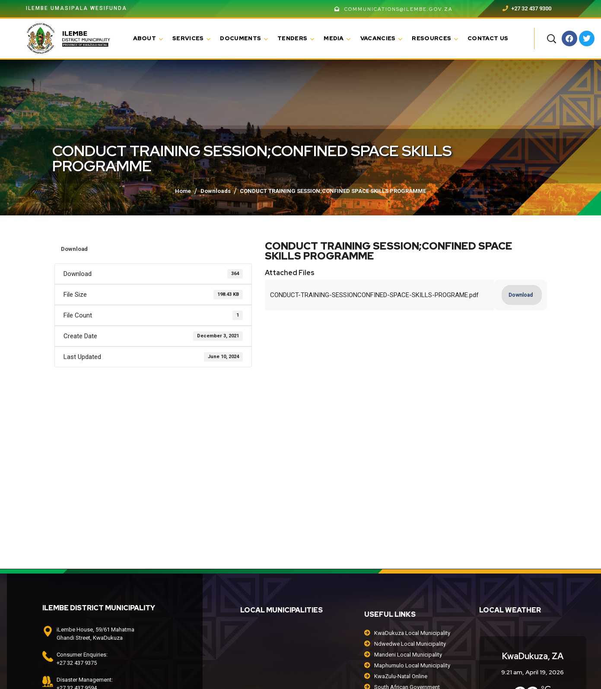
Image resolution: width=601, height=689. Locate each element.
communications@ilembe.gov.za (393, 9)
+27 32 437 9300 (526, 8)
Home (183, 191)
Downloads (215, 191)
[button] (551, 38)
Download (74, 249)
